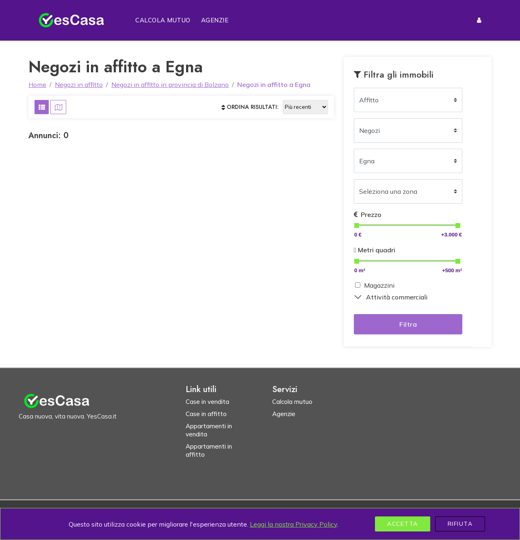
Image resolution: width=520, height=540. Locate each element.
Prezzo (367, 214)
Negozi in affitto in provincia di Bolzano (170, 84)
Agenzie (215, 20)
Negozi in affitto (79, 84)
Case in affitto (206, 414)
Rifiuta (460, 523)
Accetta (402, 523)
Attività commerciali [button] (396, 297)
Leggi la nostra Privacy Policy (293, 524)
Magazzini (379, 285)
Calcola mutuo (163, 20)
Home (37, 84)
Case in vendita (207, 402)
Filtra (408, 324)
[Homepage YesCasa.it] (71, 20)
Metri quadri (374, 250)
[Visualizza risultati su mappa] (58, 107)
